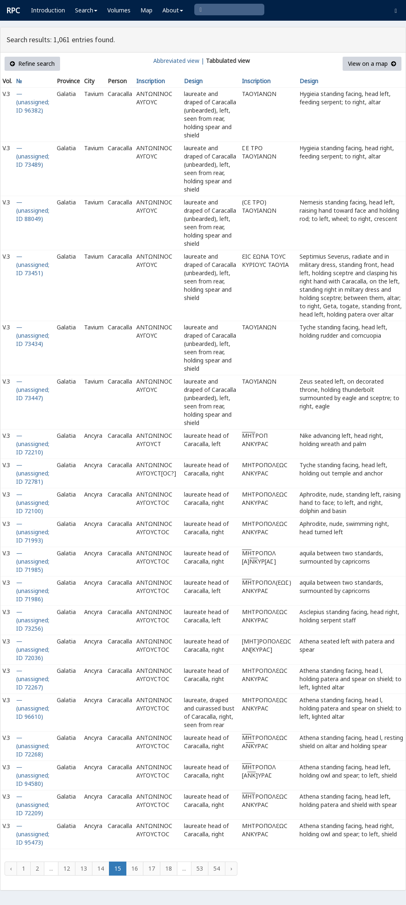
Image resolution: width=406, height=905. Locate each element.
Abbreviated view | (178, 61)
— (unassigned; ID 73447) (32, 389)
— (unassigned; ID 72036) (32, 649)
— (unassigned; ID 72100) (32, 502)
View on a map (372, 63)
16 (134, 868)
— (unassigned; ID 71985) (32, 561)
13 (83, 868)
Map (146, 10)
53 (199, 868)
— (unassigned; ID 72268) (32, 746)
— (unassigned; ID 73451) (32, 264)
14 (100, 868)
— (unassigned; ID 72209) (32, 804)
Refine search (32, 63)
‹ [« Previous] (11, 868)
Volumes (118, 10)
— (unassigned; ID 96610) (32, 708)
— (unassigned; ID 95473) (32, 834)
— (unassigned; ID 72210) (32, 444)
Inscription (150, 81)
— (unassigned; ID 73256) (32, 620)
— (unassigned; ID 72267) (32, 679)
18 (168, 868)
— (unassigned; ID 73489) (32, 156)
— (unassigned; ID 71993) (32, 532)
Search (86, 10)
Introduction (48, 10)
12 (66, 868)
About (172, 10)
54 (216, 868)
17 (151, 868)
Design (193, 81)
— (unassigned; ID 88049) (32, 210)
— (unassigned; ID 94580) (32, 775)
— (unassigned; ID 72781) (32, 473)
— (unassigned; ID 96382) (32, 102)
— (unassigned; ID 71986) (32, 591)
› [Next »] (231, 868)
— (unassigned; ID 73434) (32, 335)
